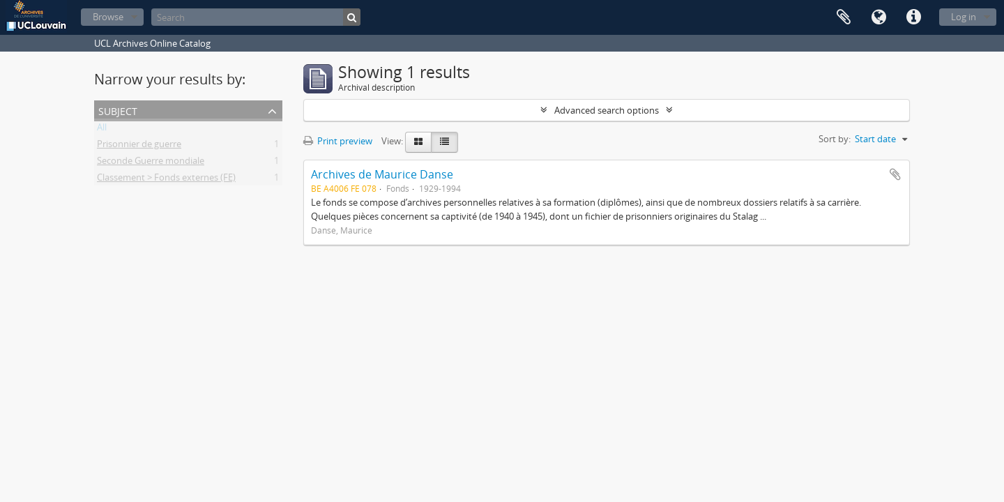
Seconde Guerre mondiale (150, 163)
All (102, 129)
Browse (108, 16)
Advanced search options (606, 110)
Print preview (337, 141)
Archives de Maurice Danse (382, 174)
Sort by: (835, 138)
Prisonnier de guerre (139, 146)
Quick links (913, 17)
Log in (963, 16)
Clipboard (843, 17)
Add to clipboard (895, 174)
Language (878, 17)
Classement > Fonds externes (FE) (166, 180)
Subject (117, 109)
